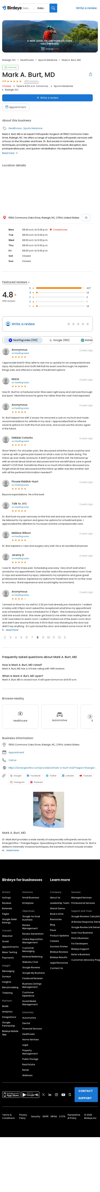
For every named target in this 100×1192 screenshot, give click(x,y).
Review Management (30, 926)
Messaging (8, 970)
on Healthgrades (20, 352)
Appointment (16, 752)
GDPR (45, 1115)
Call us (12, 760)
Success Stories (59, 945)
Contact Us (56, 967)
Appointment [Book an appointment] (15, 107)
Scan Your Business (82, 932)
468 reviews (31, 81)
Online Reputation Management (32, 940)
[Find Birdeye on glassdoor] (70, 1094)
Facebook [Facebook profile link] (33, 775)
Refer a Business (80, 953)
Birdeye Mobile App (10, 1032)
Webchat (7, 935)
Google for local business (31, 917)
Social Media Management (30, 1002)
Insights (6, 981)
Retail (25, 1069)
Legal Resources (59, 962)
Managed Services (81, 897)
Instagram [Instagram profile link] (17, 781)
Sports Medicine (47, 60)
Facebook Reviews (32, 977)
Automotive (29, 1017)
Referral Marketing (32, 956)
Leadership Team (60, 902)
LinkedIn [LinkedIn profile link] (68, 775)
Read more (10, 153)
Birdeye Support (80, 948)
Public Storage (30, 1058)
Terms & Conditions (8, 1116)
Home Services (30, 1038)
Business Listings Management (32, 985)
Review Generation (33, 933)
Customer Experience (28, 993)
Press (53, 929)
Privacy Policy (23, 1116)
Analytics (7, 1011)
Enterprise (28, 902)
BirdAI (5, 1005)
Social (5, 940)
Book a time (57, 913)
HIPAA (54, 1115)
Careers (54, 940)
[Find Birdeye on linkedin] (49, 1094)
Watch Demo (57, 907)
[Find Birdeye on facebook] (37, 1094)
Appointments (10, 946)
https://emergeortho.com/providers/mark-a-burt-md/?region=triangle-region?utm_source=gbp (53, 767)
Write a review (86, 8)
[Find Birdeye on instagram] (56, 1094)
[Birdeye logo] (12, 8)
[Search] (53, 8)
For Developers (79, 943)
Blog (52, 924)
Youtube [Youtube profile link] (86, 775)
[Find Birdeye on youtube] (63, 1094)
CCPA (62, 1115)
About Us (55, 897)
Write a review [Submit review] (47, 98)
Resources (56, 918)
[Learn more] (50, 809)
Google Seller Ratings (9, 920)
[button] (4, 637)
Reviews (6, 902)
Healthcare (27, 60)
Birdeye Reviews (59, 951)
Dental (26, 1022)
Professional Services (83, 902)
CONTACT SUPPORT (85, 1094)
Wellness (27, 1074)
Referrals (7, 907)
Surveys (6, 975)
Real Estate (28, 1063)
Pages (5, 913)
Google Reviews (31, 966)
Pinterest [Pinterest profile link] (36, 781)
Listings (6, 897)
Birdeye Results (58, 956)
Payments (8, 957)
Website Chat (30, 961)
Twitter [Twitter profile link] (51, 775)
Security (35, 1115)
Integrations (9, 1016)
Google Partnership (8, 1023)
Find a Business (80, 937)
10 (48, 637)
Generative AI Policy (74, 1116)
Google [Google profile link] (15, 775)
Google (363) (58, 340)
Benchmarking (10, 986)
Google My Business (33, 972)
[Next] (90, 716)
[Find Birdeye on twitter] (43, 1094)
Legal (25, 1044)
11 (54, 637)
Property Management (30, 1051)
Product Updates (59, 935)
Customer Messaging (28, 949)
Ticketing (7, 992)
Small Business (30, 897)
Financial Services (32, 1028)
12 (59, 637)
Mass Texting (9, 951)
